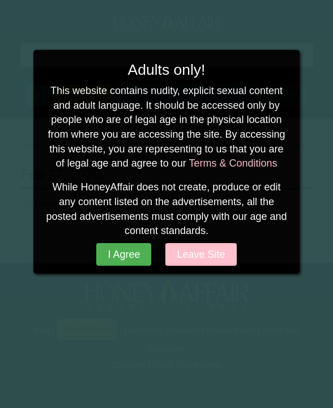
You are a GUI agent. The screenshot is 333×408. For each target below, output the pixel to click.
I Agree (124, 254)
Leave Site (201, 254)
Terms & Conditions (233, 163)
